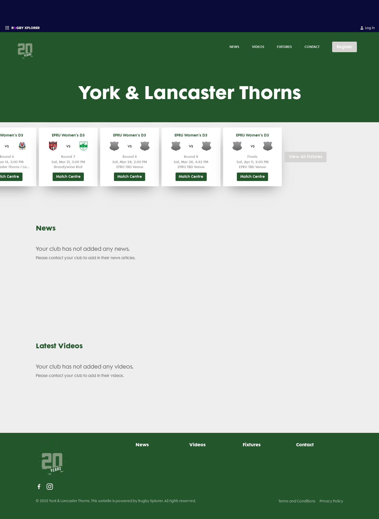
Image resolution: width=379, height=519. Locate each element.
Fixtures (284, 47)
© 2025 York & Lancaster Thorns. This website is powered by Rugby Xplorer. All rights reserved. (116, 501)
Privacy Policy (331, 501)
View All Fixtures (305, 156)
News (234, 47)
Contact (312, 47)
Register (344, 46)
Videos (258, 47)
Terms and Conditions (296, 501)
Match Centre (68, 176)
